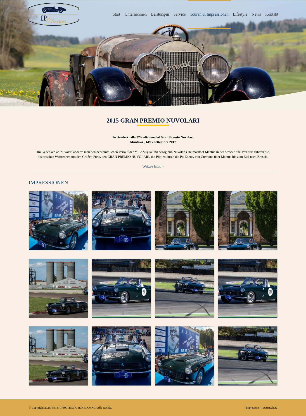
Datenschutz (270, 407)
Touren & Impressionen (209, 14)
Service (179, 14)
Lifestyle (240, 14)
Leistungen (160, 14)
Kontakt (271, 14)
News (256, 14)
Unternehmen (136, 14)
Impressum (252, 407)
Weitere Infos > (153, 166)
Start (116, 14)
